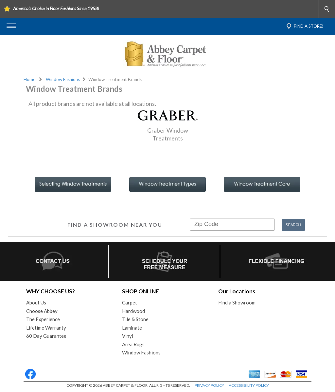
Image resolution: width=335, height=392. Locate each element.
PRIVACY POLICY (209, 385)
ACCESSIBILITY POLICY (249, 385)
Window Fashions (63, 79)
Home (29, 79)
